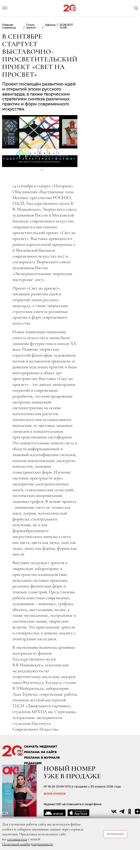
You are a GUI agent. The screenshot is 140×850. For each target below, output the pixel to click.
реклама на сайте (40, 752)
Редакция (33, 763)
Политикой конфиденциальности (27, 844)
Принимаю (115, 834)
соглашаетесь (17, 839)
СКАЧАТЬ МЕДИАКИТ (40, 746)
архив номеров (55, 793)
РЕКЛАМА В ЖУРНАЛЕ (42, 757)
